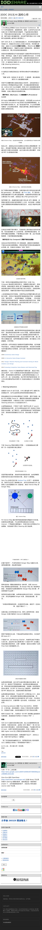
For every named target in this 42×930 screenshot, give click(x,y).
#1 (39, 25)
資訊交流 (5, 839)
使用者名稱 (4, 847)
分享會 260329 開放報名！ (14, 820)
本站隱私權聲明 (7, 922)
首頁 (1, 9)
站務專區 (5, 830)
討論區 (6, 9)
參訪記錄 (3, 752)
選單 (2, 7)
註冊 (16, 18)
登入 (12, 18)
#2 (39, 767)
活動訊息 (5, 832)
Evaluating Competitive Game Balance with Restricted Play (20, 367)
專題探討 (11, 9)
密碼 (2, 852)
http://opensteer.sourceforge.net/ (13, 779)
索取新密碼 (6, 860)
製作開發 (5, 837)
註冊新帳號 (6, 858)
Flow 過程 (27, 192)
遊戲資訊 (5, 836)
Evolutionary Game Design (11, 354)
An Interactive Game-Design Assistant (14, 358)
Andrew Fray (22, 480)
